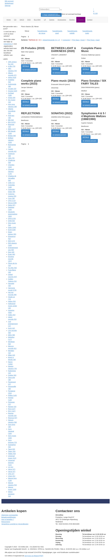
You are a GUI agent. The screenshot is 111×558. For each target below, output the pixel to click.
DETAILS (26, 66)
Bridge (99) (12, 136)
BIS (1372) (12, 122)
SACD (22, 20)
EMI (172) (11, 241)
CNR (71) (11, 183)
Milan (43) (11, 355)
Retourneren (5, 522)
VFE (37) (11, 474)
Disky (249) (12, 227)
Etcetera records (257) (11, 259)
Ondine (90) (12, 375)
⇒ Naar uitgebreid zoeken (51, 15)
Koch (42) (11, 328)
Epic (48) (11, 252)
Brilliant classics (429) (11, 140)
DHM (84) (11, 221)
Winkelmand (9, 3)
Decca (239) (12, 203)
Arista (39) (11, 98)
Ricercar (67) (12, 418)
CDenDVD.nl (8, 44)
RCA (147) (11, 409)
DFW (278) (12, 218)
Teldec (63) (12, 454)
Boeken (72, 20)
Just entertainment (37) (13, 324)
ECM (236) (12, 230)
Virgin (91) (11, 476)
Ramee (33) (12, 407)
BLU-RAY (37, 20)
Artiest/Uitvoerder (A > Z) (51, 40)
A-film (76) (11, 66)
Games (51, 20)
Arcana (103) (12, 91)
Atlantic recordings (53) (11, 111)
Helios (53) (12, 301)
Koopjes (81, 20)
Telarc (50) (12, 451)
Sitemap (7, 5)
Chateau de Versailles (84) (12, 178)
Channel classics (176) (11, 171)
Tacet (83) (11, 449)
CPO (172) (12, 201)
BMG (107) (12, 129)
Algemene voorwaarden (9, 515)
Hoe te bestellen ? (7, 519)
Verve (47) (11, 471)
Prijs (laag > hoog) (78, 40)
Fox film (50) (12, 268)
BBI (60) (11, 120)
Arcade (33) (12, 89)
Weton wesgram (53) (11, 494)
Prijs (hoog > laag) (93, 40)
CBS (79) (11, 158)
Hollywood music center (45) (12, 306)
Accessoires (62, 20)
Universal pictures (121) (11, 462)
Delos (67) (11, 205)
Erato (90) (11, 254)
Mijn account (9, 1)
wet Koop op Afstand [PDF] (33, 556)
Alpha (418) (12, 77)
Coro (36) (11, 198)
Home (9, 20)
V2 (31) (10, 467)
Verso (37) (11, 469)
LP (45, 20)
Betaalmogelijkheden (8, 517)
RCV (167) (12, 411)
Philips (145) (12, 395)
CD (15, 20)
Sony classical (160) (11, 431)
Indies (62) (12, 315)
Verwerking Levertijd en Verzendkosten (14, 524)
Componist (66, 40)
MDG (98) (11, 335)
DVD (29, 20)
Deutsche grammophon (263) (12, 214)
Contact (89, 20)
